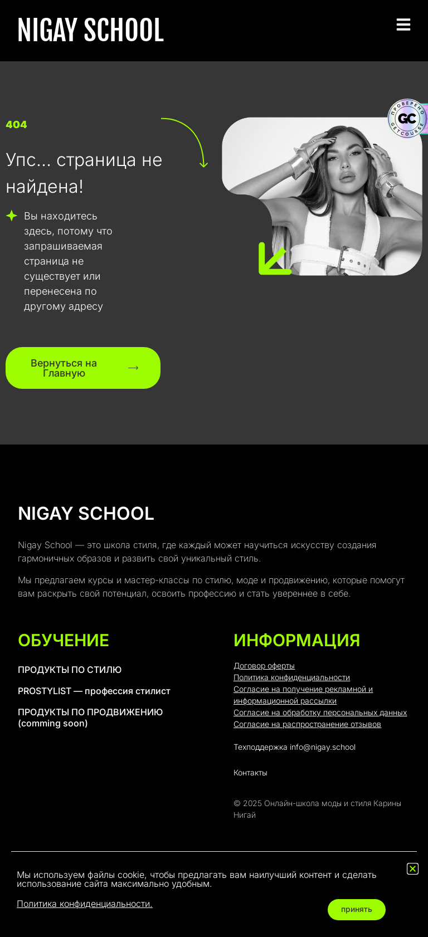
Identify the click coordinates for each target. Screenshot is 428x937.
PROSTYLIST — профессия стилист (94, 691)
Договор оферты (264, 666)
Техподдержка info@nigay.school (295, 747)
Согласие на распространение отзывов (307, 724)
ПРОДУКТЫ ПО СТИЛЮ (69, 670)
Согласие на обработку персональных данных (320, 713)
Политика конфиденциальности (292, 677)
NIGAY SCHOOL (90, 30)
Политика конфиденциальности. (85, 903)
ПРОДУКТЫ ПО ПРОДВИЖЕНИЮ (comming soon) (90, 718)
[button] (412, 869)
